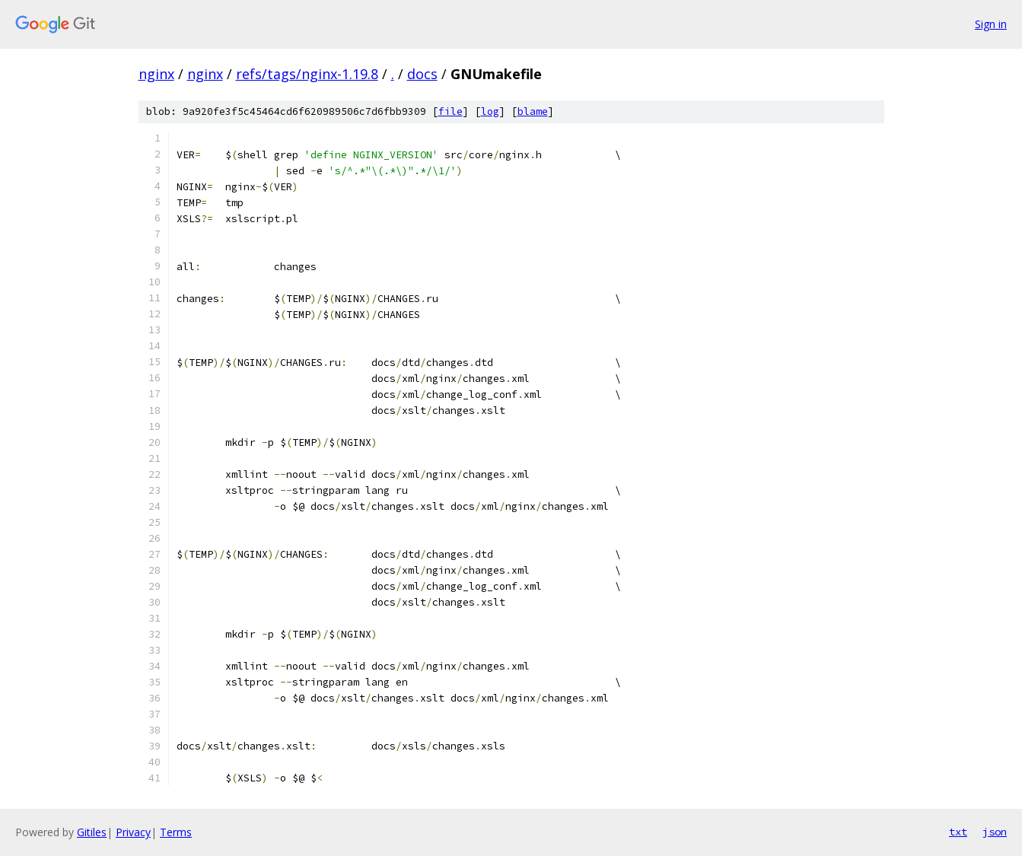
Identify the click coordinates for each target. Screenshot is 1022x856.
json (994, 831)
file (450, 111)
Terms (176, 832)
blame (532, 111)
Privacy (133, 832)
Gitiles (92, 832)
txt (958, 831)
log (490, 111)
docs (422, 74)
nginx (156, 74)
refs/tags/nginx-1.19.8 (307, 74)
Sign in (991, 24)
